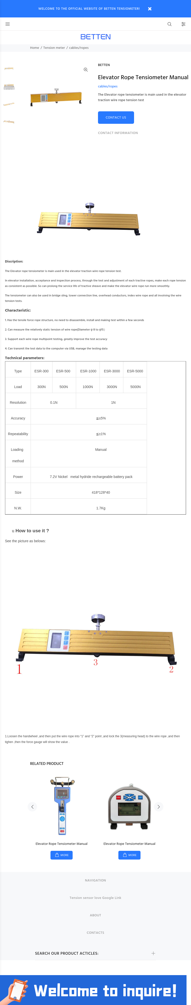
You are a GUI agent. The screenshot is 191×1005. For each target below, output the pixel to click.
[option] (8, 71)
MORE (64, 855)
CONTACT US (116, 118)
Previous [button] (32, 806)
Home (34, 48)
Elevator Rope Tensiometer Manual (62, 844)
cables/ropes (79, 48)
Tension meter (54, 48)
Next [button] (158, 806)
